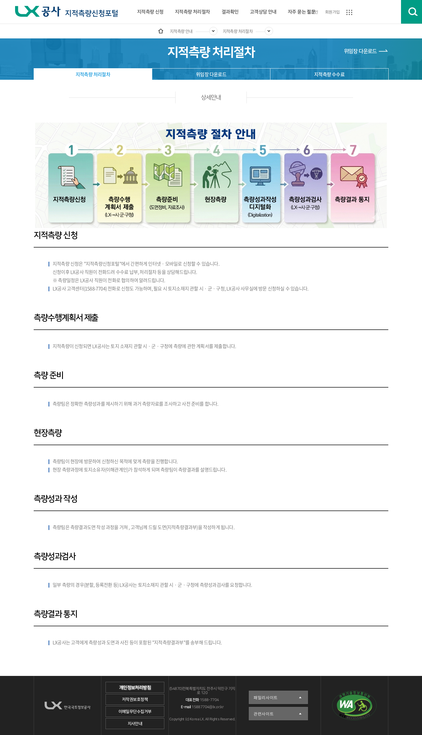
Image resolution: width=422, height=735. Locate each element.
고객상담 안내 (263, 11)
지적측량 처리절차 (192, 11)
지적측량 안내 (181, 31)
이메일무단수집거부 (135, 711)
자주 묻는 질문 (301, 11)
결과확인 (229, 11)
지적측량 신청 (150, 11)
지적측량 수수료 (329, 74)
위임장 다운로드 (360, 51)
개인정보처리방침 (135, 687)
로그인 (312, 12)
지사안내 (135, 723)
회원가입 (332, 12)
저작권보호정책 (135, 699)
